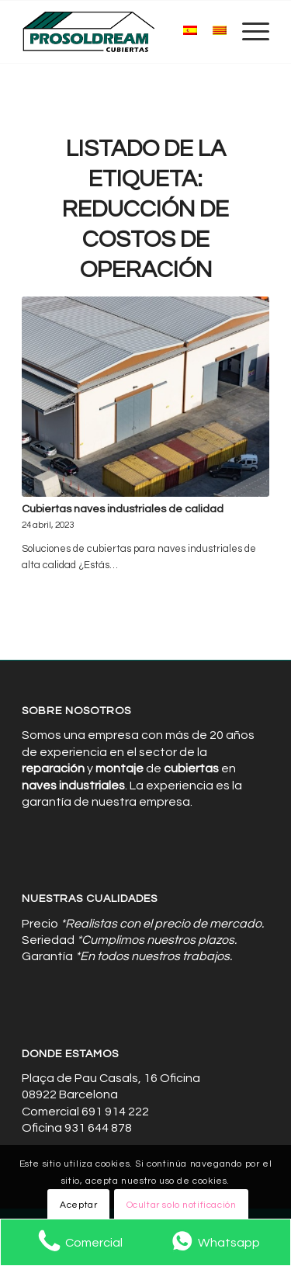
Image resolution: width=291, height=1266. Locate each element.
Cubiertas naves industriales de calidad (122, 509)
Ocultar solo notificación (181, 1205)
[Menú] (248, 32)
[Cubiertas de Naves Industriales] (121, 32)
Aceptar (78, 1205)
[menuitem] (248, 32)
